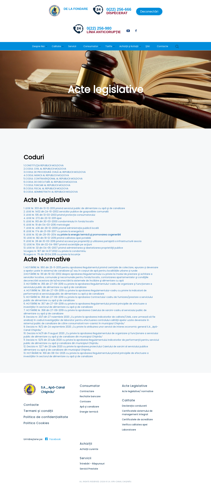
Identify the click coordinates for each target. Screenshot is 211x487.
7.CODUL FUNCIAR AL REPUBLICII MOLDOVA (47, 185)
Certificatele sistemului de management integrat (137, 412)
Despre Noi (38, 46)
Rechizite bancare (90, 396)
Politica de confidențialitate (46, 417)
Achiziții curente (89, 449)
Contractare (87, 391)
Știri (148, 46)
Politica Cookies (36, 423)
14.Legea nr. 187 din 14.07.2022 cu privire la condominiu (55, 251)
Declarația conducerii (134, 405)
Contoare (85, 401)
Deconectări (149, 11)
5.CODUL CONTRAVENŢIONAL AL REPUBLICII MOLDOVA (53, 178)
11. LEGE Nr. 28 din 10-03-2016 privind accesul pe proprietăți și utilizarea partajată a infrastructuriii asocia (82, 241)
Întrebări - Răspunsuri (92, 463)
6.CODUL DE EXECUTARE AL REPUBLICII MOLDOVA (50, 182)
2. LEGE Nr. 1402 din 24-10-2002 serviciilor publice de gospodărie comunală (66, 211)
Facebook (55, 439)
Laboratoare (129, 429)
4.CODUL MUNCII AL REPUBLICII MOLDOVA (46, 175)
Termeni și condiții (38, 411)
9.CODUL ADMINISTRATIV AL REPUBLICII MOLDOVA (51, 191)
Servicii (72, 46)
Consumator (90, 46)
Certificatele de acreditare (137, 419)
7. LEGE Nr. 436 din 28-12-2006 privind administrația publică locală (61, 228)
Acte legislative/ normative (137, 391)
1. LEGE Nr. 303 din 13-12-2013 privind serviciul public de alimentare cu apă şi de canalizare (74, 208)
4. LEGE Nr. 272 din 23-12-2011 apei (42, 218)
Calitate (56, 46)
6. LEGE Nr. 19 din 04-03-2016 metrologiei (47, 224)
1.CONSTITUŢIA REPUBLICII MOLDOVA (43, 165)
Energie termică (89, 411)
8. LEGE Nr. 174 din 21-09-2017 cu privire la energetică (54, 231)
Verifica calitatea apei (134, 424)
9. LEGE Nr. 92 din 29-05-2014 (72, 234)
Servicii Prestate (89, 468)
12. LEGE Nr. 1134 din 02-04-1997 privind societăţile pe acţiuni (58, 244)
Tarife (108, 46)
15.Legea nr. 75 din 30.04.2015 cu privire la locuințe (52, 254)
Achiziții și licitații (128, 46)
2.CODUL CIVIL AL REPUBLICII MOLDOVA (45, 168)
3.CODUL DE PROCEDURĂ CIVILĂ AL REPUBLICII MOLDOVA (55, 172)
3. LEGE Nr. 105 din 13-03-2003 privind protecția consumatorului (59, 214)
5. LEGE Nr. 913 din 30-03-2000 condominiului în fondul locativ (59, 221)
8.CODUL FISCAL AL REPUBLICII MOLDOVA (46, 188)
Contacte (162, 46)
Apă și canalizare (89, 406)
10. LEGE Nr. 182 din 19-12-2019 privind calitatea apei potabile (57, 238)
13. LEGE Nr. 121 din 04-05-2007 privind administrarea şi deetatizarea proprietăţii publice (73, 247)
